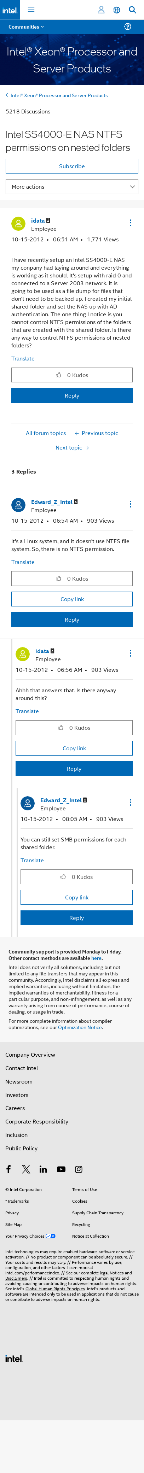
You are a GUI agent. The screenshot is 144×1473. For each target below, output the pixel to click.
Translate (23, 358)
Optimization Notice (80, 1027)
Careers (15, 1108)
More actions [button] (28, 186)
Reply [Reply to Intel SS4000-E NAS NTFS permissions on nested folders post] (72, 395)
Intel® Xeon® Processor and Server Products (59, 95)
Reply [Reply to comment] (72, 619)
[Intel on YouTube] (61, 1170)
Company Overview (30, 1054)
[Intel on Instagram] (79, 1170)
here (96, 958)
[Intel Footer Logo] (14, 1358)
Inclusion (16, 1135)
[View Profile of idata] (40, 221)
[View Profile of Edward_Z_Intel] (54, 502)
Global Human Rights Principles (55, 1288)
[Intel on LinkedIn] (44, 1170)
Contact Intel (21, 1068)
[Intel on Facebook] (8, 1170)
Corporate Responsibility (36, 1121)
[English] (116, 10)
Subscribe (72, 166)
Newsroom (19, 1081)
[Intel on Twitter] (26, 1170)
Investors (16, 1095)
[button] (129, 222)
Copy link (72, 599)
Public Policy (21, 1148)
